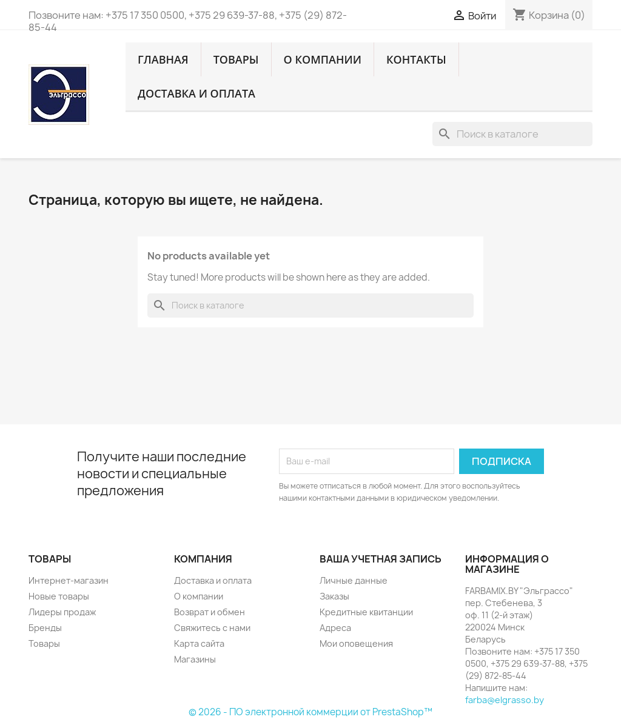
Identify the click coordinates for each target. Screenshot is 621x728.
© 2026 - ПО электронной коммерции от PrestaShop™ (310, 712)
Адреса (335, 627)
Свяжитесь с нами (212, 627)
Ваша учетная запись (380, 559)
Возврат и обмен (209, 612)
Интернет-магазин (69, 580)
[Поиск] (512, 134)
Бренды (45, 627)
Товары (236, 59)
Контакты (416, 59)
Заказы (334, 596)
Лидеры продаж (62, 612)
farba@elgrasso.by (504, 700)
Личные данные (354, 580)
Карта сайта (199, 643)
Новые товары (59, 596)
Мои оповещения (356, 643)
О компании (322, 59)
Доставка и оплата (196, 93)
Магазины (195, 659)
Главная (163, 59)
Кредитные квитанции (366, 612)
